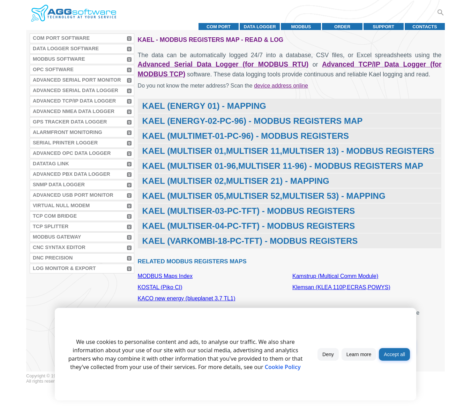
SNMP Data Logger (59, 184)
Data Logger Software (66, 48)
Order (342, 26)
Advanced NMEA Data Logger (73, 111)
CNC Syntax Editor (59, 247)
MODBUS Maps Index (165, 276)
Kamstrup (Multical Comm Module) (335, 276)
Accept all (394, 354)
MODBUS (301, 26)
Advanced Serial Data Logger (75, 90)
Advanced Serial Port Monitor (77, 80)
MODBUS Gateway (57, 237)
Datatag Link (51, 163)
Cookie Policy (283, 367)
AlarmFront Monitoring (67, 132)
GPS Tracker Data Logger (70, 122)
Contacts (424, 26)
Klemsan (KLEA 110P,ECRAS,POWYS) (341, 287)
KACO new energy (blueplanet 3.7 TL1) (187, 298)
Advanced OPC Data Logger (72, 153)
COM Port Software (61, 38)
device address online (281, 86)
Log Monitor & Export (64, 268)
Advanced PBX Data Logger (71, 174)
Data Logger (260, 26)
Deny (328, 354)
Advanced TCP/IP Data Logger (74, 101)
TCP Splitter (50, 226)
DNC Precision (53, 258)
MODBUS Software (59, 59)
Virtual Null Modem (61, 205)
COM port (219, 26)
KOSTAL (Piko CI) (160, 287)
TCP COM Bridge (55, 216)
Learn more (359, 354)
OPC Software (53, 69)
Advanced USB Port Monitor (73, 195)
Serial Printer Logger (65, 142)
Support (383, 26)
